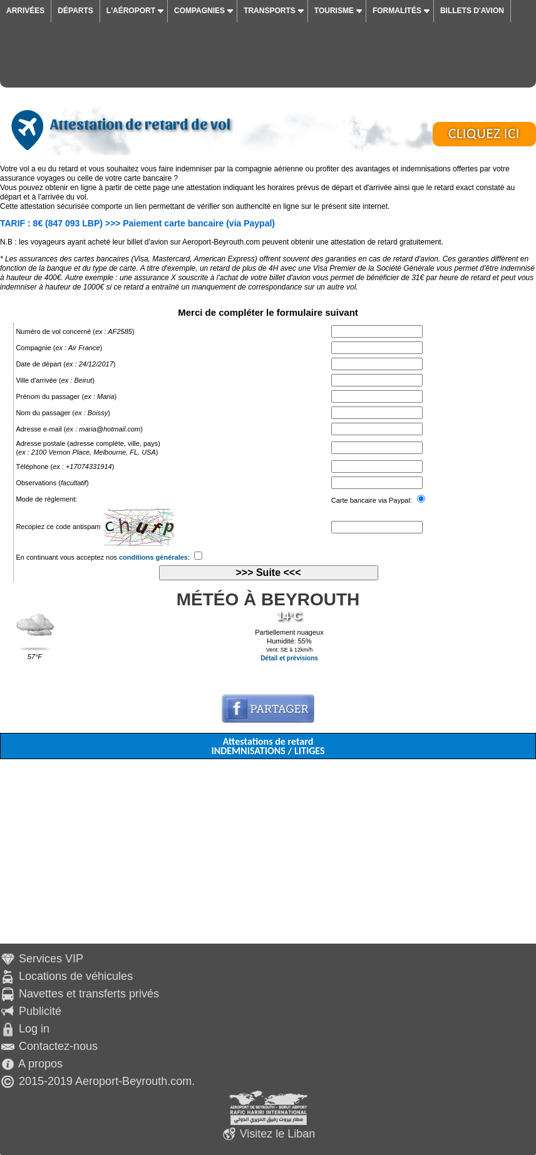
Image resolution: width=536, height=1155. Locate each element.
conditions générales (153, 557)
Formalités (397, 10)
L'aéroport (130, 10)
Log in (34, 1028)
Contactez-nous (58, 1046)
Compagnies (199, 10)
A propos (40, 1063)
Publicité (40, 1011)
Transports (270, 10)
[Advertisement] (268, 856)
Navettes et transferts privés (89, 993)
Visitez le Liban (278, 1133)
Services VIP (51, 958)
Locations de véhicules (76, 976)
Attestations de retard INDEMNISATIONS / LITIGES (267, 746)
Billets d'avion (472, 10)
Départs (75, 10)
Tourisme (334, 10)
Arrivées (25, 10)
